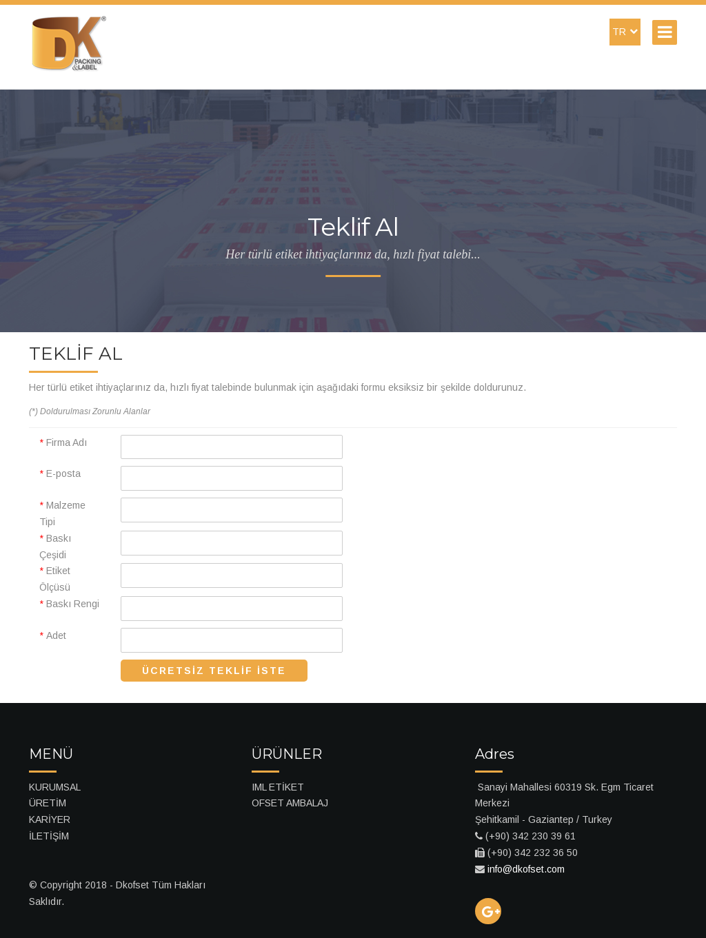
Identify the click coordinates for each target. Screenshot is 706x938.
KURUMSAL (55, 787)
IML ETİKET (278, 787)
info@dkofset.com (526, 869)
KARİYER (49, 819)
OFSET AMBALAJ (290, 802)
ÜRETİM (47, 802)
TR (625, 31)
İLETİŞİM (49, 836)
